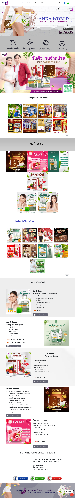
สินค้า (35, 3)
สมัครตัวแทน (52, 3)
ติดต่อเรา (59, 3)
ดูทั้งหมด (67, 135)
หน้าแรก (23, 3)
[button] (5, 21)
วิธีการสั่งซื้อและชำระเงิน (43, 3)
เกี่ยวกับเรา (29, 3)
